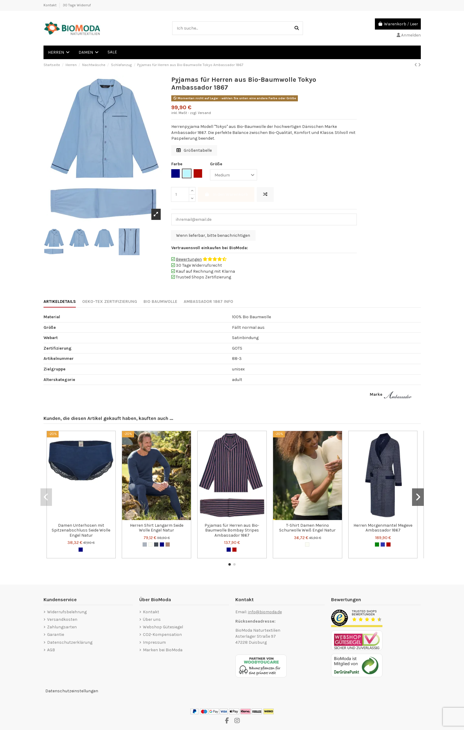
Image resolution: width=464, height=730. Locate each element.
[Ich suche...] (296, 28)
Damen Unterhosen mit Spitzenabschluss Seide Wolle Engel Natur (81, 530)
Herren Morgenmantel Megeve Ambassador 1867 (382, 528)
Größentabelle (194, 150)
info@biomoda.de (265, 611)
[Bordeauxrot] (234, 550)
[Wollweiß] (150, 544)
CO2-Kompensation (162, 634)
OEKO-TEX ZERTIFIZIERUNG (109, 301)
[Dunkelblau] (383, 544)
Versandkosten (62, 619)
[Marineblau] (81, 550)
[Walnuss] (168, 544)
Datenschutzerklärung (69, 642)
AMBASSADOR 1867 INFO (208, 301)
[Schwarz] (156, 544)
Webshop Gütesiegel (163, 627)
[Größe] (233, 174)
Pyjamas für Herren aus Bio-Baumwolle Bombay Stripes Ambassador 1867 (232, 530)
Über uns (152, 619)
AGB (51, 649)
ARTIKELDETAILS (60, 301)
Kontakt (50, 5)
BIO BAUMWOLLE (160, 301)
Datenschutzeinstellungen (71, 691)
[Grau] (145, 544)
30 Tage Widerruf (77, 5)
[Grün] (377, 544)
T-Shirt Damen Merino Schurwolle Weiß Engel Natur (307, 528)
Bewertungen (189, 259)
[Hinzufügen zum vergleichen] (265, 194)
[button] (229, 564)
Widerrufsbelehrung (67, 611)
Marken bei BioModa (162, 649)
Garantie (55, 634)
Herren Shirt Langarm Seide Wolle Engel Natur (156, 528)
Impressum (154, 642)
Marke (376, 394)
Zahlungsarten (62, 627)
